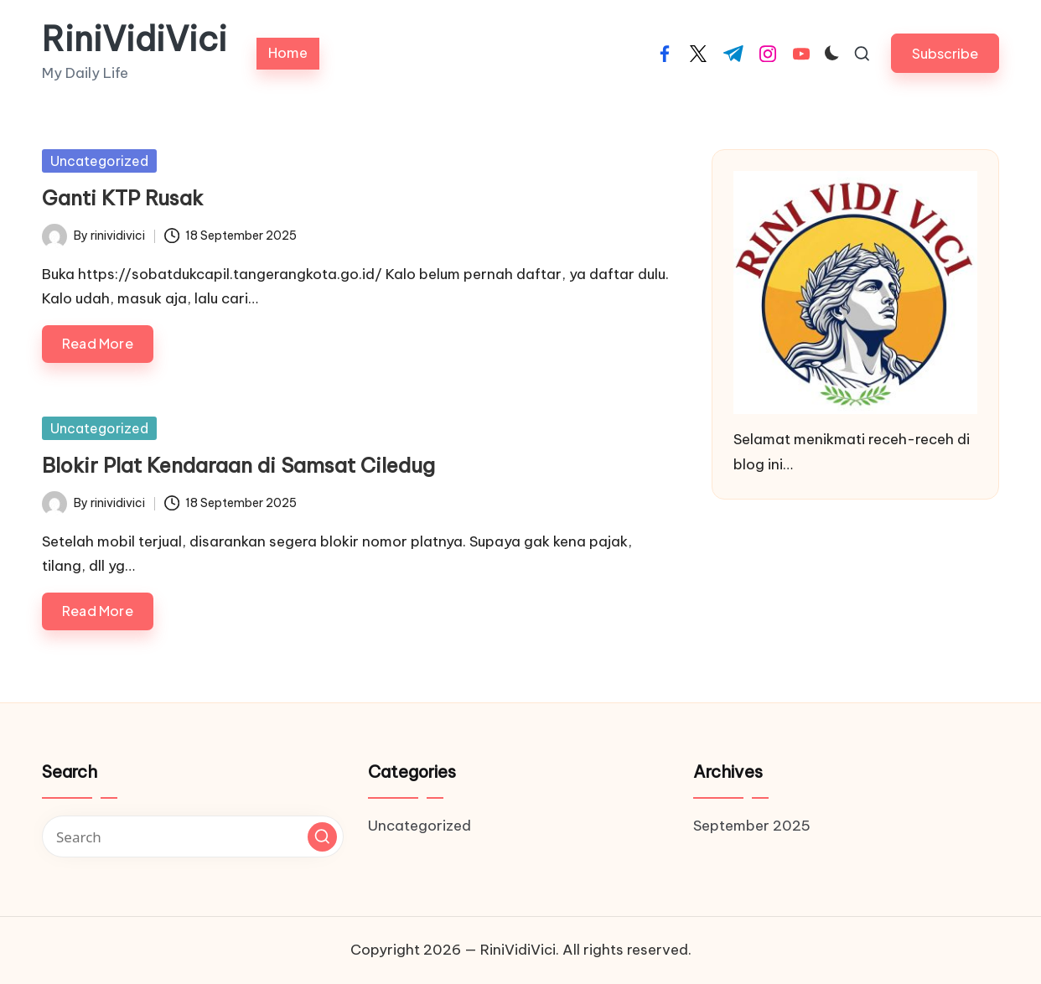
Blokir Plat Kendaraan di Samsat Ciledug (238, 465)
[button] (945, 53)
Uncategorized (99, 161)
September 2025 (752, 825)
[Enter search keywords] (193, 836)
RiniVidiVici (134, 39)
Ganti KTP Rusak (122, 197)
